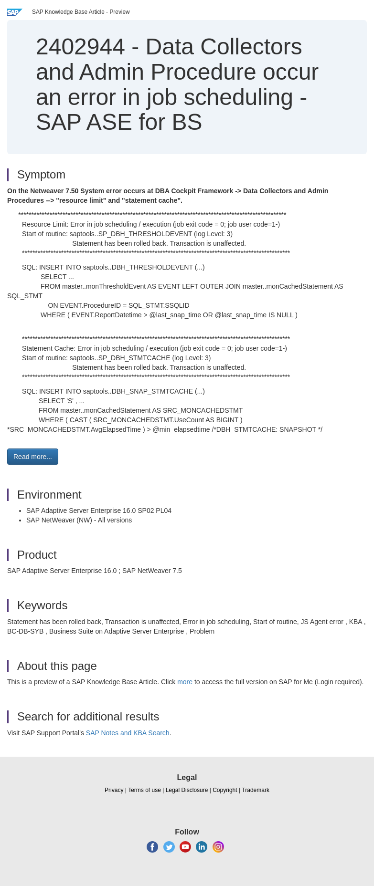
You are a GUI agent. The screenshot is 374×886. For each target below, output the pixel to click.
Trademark (255, 790)
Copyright (225, 790)
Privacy (114, 790)
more (184, 682)
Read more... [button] (32, 456)
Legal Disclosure (187, 790)
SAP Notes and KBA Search (128, 733)
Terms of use (144, 790)
